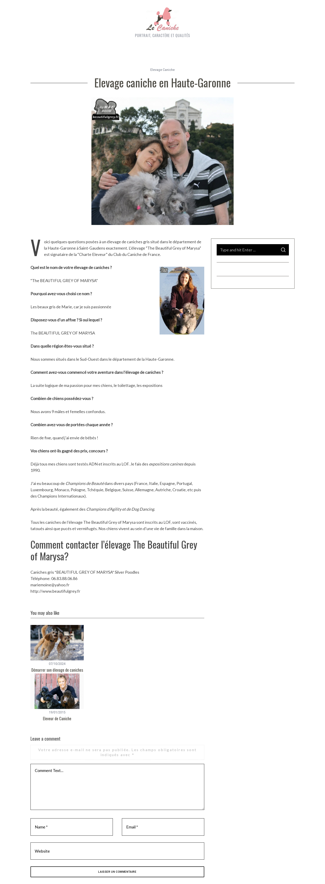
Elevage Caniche (162, 70)
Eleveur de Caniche (57, 718)
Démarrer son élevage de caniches (57, 670)
